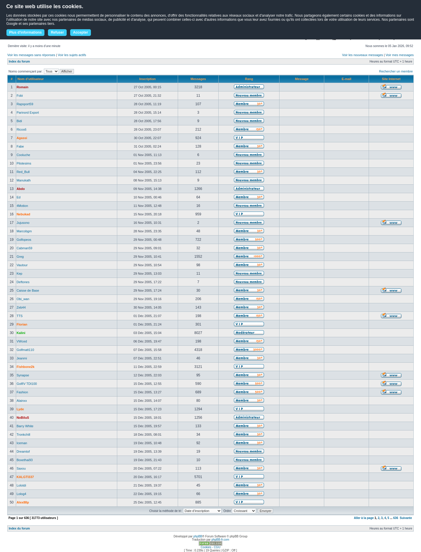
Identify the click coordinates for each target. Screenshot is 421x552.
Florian (22, 324)
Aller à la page (364, 518)
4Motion (22, 205)
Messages (198, 79)
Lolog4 (21, 494)
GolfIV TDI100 (27, 383)
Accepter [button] (80, 32)
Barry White (25, 426)
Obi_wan (23, 299)
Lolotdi (21, 485)
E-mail (346, 79)
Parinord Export (28, 112)
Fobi (20, 95)
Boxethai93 (25, 460)
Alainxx (22, 400)
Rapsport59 (25, 104)
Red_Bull (23, 172)
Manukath (24, 180)
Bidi (19, 121)
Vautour (22, 265)
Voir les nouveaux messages (362, 55)
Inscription (147, 79)
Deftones (23, 282)
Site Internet (391, 79)
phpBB (197, 536)
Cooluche (23, 155)
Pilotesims (24, 163)
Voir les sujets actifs (72, 55)
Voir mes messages (400, 55)
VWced (22, 341)
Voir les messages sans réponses (31, 55)
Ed (18, 197)
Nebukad (23, 214)
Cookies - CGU (210, 547)
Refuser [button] (57, 32)
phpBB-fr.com (220, 539)
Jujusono (23, 222)
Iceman (22, 443)
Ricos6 (22, 129)
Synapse (23, 375)
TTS (20, 316)
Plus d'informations (25, 32)
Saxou (21, 468)
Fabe (20, 146)
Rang (249, 79)
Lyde (20, 409)
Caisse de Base (28, 290)
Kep (20, 273)
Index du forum (19, 61)
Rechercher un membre (396, 71)
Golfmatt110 (25, 350)
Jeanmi (22, 358)
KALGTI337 (25, 477)
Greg (20, 256)
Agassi (22, 138)
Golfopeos (24, 239)
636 (395, 518)
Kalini (21, 333)
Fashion (22, 392)
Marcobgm (24, 231)
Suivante (406, 518)
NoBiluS (23, 417)
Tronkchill (23, 434)
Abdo (21, 189)
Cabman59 (24, 248)
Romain (22, 87)
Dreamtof (23, 451)
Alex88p (23, 502)
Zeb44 (21, 307)
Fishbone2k (25, 366)
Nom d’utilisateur (31, 79)
